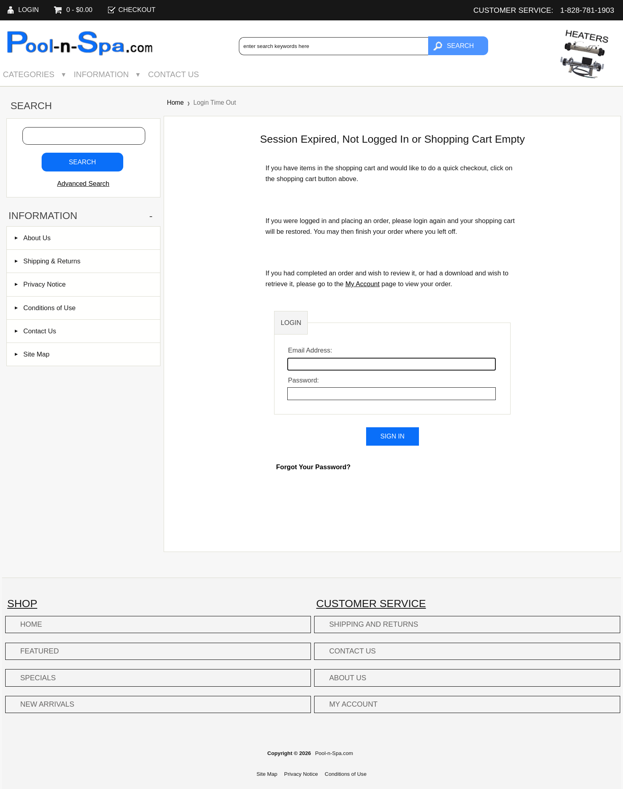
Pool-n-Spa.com (334, 753)
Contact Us (173, 74)
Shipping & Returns (47, 261)
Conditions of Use (45, 308)
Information (101, 74)
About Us (32, 238)
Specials (38, 678)
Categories (28, 74)
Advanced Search (83, 183)
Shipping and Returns (373, 624)
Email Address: (310, 350)
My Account (362, 284)
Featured (39, 651)
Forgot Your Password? (313, 467)
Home (175, 102)
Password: (303, 380)
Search (31, 105)
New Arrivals (47, 704)
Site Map (32, 354)
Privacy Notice (40, 284)
